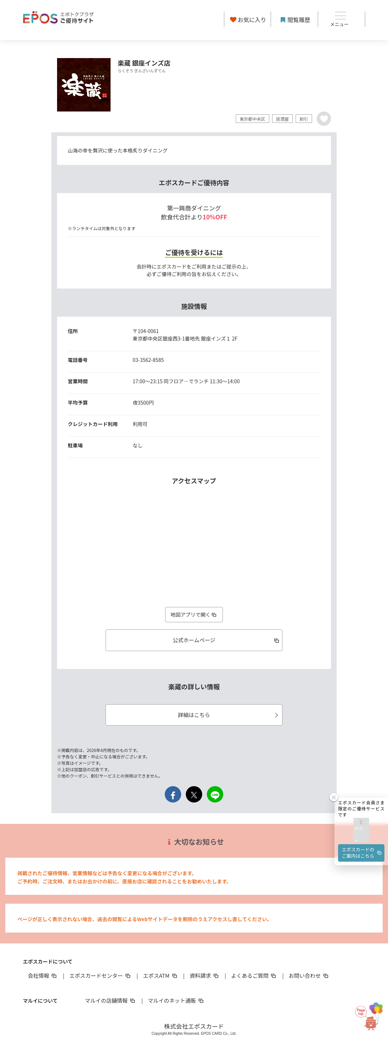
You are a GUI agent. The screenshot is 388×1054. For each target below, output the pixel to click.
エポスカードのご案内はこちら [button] (362, 830)
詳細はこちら (229, 714)
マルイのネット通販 (176, 1000)
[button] (361, 809)
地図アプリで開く (194, 614)
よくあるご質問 (254, 975)
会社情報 (43, 975)
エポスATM (160, 975)
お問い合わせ (309, 975)
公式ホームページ (226, 640)
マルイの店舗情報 (110, 1000)
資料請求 (205, 975)
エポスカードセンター (100, 975)
